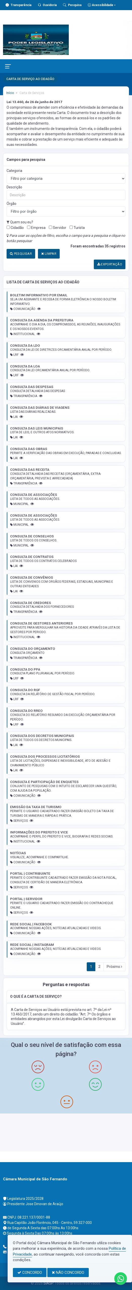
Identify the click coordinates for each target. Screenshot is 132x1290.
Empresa (36, 228)
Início (10, 93)
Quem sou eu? (20, 222)
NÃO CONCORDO (68, 1272)
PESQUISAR (21, 254)
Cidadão (15, 228)
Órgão (11, 204)
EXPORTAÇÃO (109, 264)
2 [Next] (99, 967)
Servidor (57, 228)
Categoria (14, 171)
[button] (66, 996)
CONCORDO (29, 1272)
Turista (77, 228)
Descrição (14, 187)
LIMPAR (48, 254)
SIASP (48, 1283)
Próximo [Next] (114, 967)
